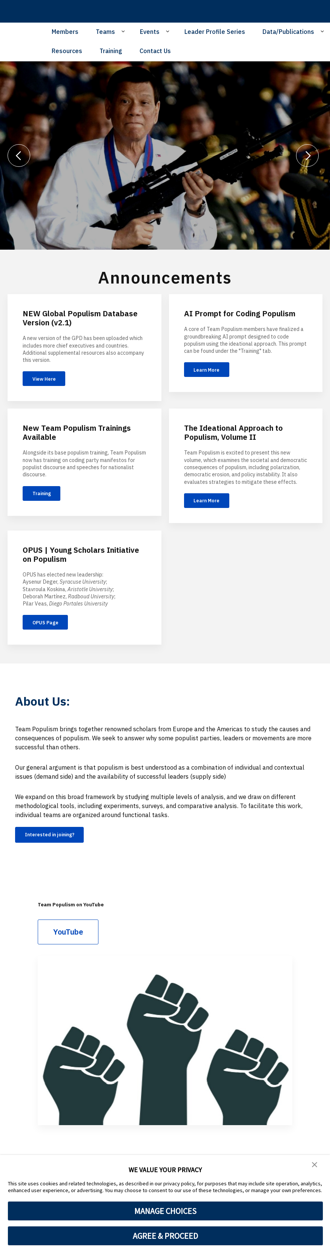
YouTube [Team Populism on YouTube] (68, 947)
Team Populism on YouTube (87, 918)
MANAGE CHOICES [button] (165, 1211)
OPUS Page (51, 633)
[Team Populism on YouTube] (165, 1055)
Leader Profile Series (214, 31)
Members (65, 31)
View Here (50, 380)
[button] (315, 1166)
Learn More (212, 371)
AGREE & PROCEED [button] (165, 1236)
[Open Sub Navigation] (124, 31)
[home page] (56, 11)
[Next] (307, 155)
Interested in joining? (59, 848)
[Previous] (19, 155)
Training (111, 51)
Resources (67, 51)
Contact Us (155, 51)
